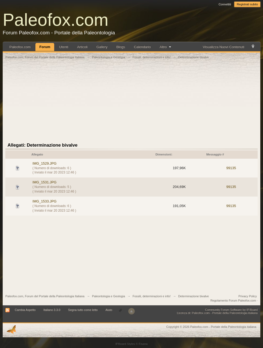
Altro (166, 47)
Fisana (143, 343)
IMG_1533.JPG (44, 201)
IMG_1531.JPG (44, 182)
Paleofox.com (55, 20)
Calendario (142, 47)
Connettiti (224, 4)
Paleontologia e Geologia (108, 296)
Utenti (63, 47)
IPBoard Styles (125, 343)
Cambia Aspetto (25, 309)
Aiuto (109, 309)
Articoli (82, 47)
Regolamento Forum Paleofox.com (233, 300)
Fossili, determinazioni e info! (152, 296)
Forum (44, 47)
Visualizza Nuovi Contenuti (223, 47)
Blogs (120, 47)
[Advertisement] (132, 104)
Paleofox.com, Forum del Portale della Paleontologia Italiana (45, 296)
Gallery (101, 47)
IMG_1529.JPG (44, 163)
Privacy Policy (248, 296)
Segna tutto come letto (83, 309)
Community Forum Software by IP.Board (231, 309)
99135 (231, 168)
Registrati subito (247, 4)
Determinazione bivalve (193, 296)
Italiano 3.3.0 (51, 309)
